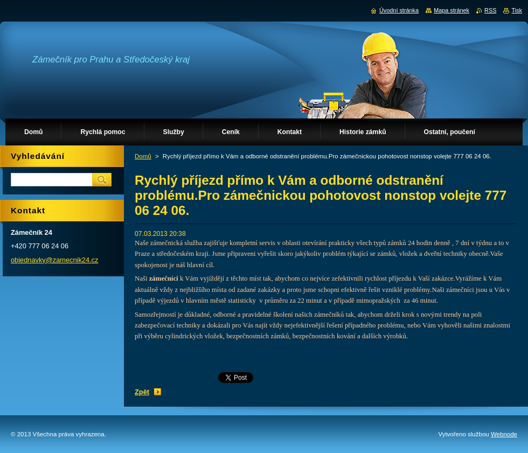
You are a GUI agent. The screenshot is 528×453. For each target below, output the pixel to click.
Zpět (142, 392)
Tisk (516, 10)
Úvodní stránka (399, 10)
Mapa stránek (451, 10)
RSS (490, 10)
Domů (143, 156)
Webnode (504, 434)
